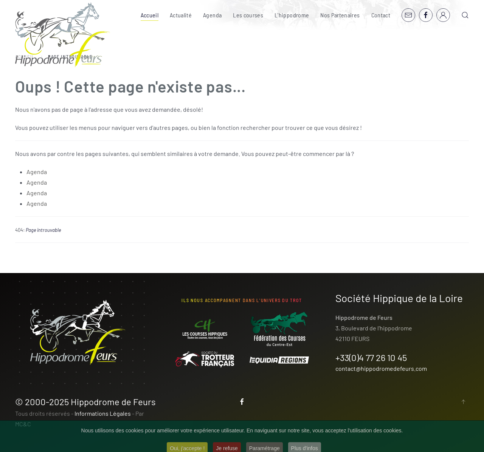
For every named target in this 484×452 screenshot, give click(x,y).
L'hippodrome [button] (292, 15)
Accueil (149, 15)
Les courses (248, 15)
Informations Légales (102, 413)
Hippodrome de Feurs (113, 401)
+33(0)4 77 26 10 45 (371, 357)
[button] (465, 15)
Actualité (181, 15)
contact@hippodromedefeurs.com (381, 368)
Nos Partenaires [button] (340, 15)
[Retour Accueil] (62, 35)
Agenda (212, 15)
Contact (380, 15)
